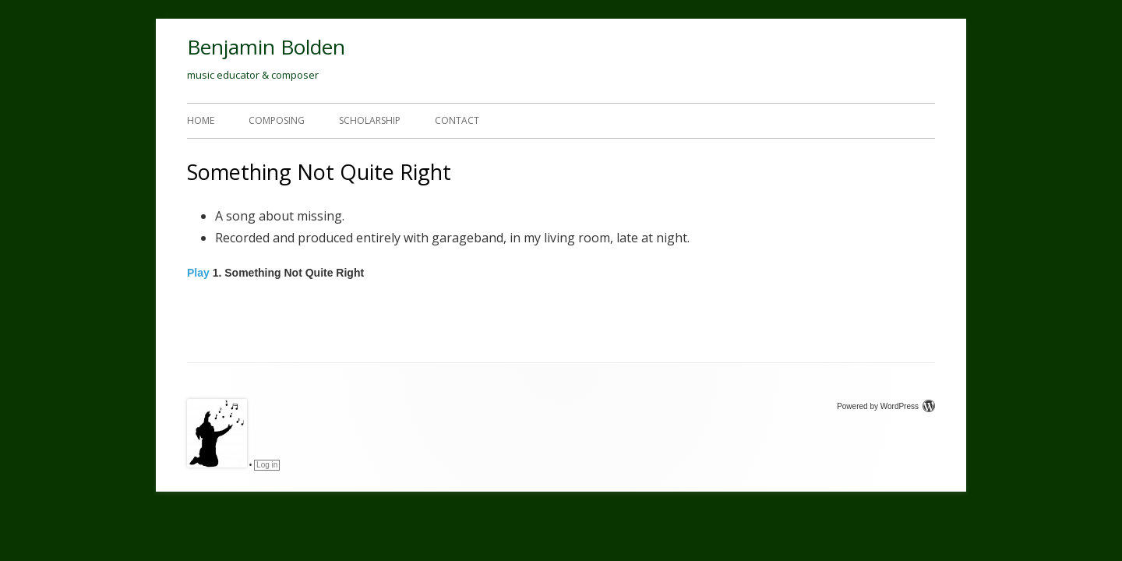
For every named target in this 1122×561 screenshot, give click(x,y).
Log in (266, 464)
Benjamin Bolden (266, 47)
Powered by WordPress (886, 406)
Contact (457, 120)
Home (200, 120)
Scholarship (369, 120)
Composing (277, 120)
